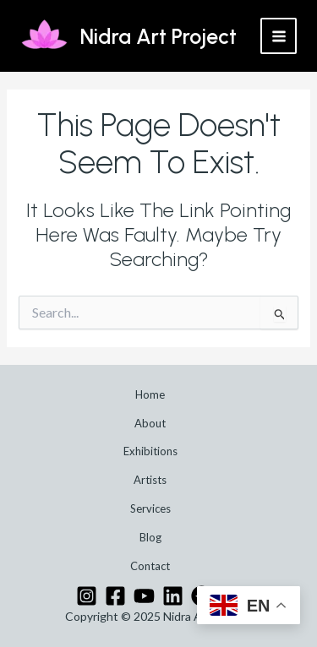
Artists (150, 480)
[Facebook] (115, 595)
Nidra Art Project (158, 36)
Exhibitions (150, 451)
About (150, 423)
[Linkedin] (172, 595)
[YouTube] (144, 595)
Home (150, 394)
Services (150, 508)
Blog (150, 537)
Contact (150, 566)
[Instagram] (86, 595)
